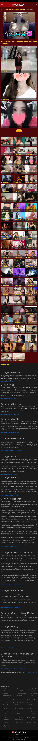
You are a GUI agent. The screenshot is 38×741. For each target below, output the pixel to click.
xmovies (31, 708)
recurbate (24, 670)
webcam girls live (5, 697)
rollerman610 (34, 688)
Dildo (9, 474)
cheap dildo (32, 706)
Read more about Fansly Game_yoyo (9, 648)
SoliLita (3, 690)
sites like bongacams (6, 701)
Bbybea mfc (31, 716)
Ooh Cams (19, 692)
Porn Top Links (32, 702)
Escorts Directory (18, 697)
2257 (16, 699)
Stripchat (35, 672)
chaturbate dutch (5, 710)
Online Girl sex (32, 713)
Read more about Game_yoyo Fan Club (10, 432)
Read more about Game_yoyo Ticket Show (10, 607)
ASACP (18, 734)
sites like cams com (6, 716)
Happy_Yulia (33, 695)
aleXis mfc (19, 710)
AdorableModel (5, 726)
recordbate (29, 670)
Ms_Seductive (5, 688)
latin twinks (19, 713)
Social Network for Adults (20, 702)
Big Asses (31, 720)
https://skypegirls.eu (6, 711)
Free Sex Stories (32, 722)
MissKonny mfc (33, 710)
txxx (15, 701)
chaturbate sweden (19, 719)
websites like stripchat (19, 717)
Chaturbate (29, 672)
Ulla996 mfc (31, 701)
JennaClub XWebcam (21, 693)
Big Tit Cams (4, 708)
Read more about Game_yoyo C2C (8, 398)
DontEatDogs (5, 693)
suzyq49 (30, 704)
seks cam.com (34, 693)
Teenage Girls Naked (33, 697)
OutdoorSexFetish (33, 711)
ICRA (22, 734)
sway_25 (4, 725)
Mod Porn (33, 690)
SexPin (16, 704)
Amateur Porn (5, 713)
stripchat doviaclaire (6, 719)
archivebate (19, 670)
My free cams (6, 674)
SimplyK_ (19, 688)
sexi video (17, 716)
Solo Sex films (34, 692)
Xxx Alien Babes (20, 708)
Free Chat (9, 546)
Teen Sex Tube (5, 704)
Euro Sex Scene (5, 706)
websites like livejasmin (7, 695)
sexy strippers (20, 695)
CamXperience (5, 692)
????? (3, 699)
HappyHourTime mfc (33, 719)
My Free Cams (4, 1)
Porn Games (4, 717)
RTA (16, 734)
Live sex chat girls (18, 722)
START (19, 131)
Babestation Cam (18, 720)
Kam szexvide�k (32, 699)
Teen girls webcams (6, 720)
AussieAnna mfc (20, 706)
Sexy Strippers (5, 702)
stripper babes (5, 722)
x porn (18, 711)
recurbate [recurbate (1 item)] (2, 367)
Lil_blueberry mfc (20, 690)
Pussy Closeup (32, 717)
